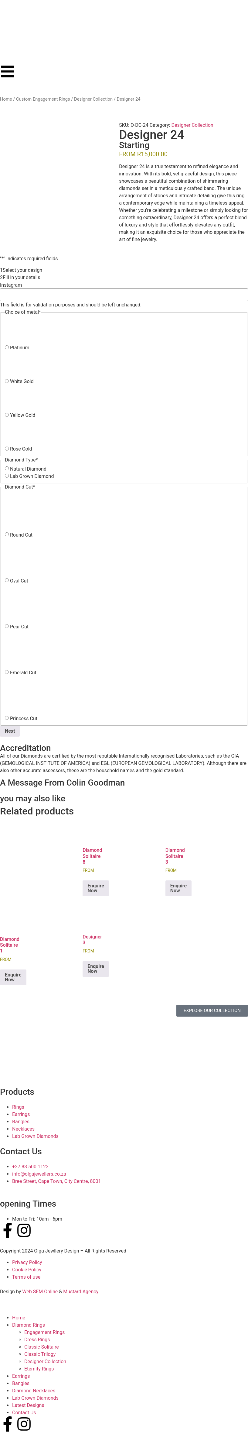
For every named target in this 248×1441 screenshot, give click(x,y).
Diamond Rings (28, 1325)
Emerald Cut (23, 672)
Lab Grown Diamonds (35, 1398)
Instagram (11, 285)
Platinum (19, 347)
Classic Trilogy (40, 1354)
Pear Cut (19, 626)
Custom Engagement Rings (43, 99)
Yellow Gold (22, 415)
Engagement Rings (44, 1332)
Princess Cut (23, 718)
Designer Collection (93, 99)
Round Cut (21, 535)
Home (6, 99)
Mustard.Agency (80, 1291)
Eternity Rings (39, 1369)
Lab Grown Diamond (32, 476)
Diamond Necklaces (33, 1391)
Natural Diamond (28, 469)
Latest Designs (28, 1405)
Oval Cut (19, 581)
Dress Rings (37, 1340)
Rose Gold (21, 449)
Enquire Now (95, 888)
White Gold (22, 381)
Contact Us (24, 1412)
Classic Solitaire (41, 1347)
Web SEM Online (40, 1291)
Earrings (21, 1376)
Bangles (20, 1383)
